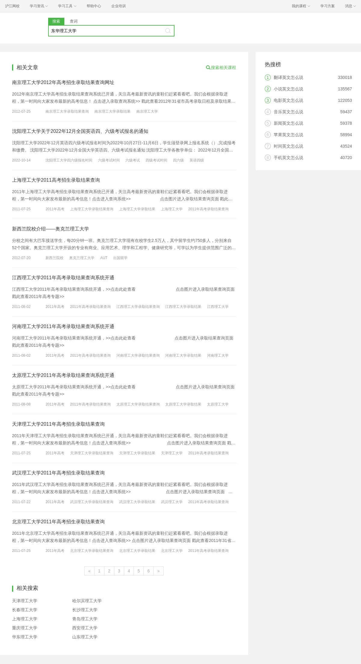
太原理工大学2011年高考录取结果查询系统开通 (63, 375)
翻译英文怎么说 (288, 77)
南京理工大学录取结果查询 (67, 111)
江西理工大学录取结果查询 (138, 307)
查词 (74, 21)
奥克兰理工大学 (81, 258)
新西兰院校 (54, 258)
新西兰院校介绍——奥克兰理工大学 (50, 228)
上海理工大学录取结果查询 (91, 209)
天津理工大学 (172, 453)
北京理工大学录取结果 (137, 551)
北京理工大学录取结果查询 (91, 551)
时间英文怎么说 (288, 146)
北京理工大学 (172, 551)
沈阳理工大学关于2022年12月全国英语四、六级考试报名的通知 (80, 131)
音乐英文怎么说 (288, 111)
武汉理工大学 (172, 502)
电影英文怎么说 (288, 100)
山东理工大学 (84, 636)
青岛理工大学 (84, 618)
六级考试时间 (109, 160)
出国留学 (120, 258)
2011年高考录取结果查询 (208, 209)
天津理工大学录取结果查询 (91, 453)
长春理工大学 (24, 609)
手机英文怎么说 (288, 157)
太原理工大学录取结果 (183, 404)
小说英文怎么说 (288, 88)
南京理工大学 (147, 111)
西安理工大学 (84, 627)
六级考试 (132, 160)
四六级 (178, 160)
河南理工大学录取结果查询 (138, 355)
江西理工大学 (218, 307)
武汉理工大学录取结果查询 (91, 502)
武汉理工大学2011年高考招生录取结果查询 (58, 472)
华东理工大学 (24, 636)
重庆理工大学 (24, 627)
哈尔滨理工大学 (87, 600)
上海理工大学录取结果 (137, 209)
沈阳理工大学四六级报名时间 (68, 160)
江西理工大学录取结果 (183, 307)
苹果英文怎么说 (288, 134)
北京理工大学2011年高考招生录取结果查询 (58, 521)
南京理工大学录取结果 (112, 111)
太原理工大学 (218, 404)
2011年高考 (54, 209)
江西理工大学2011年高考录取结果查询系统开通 (63, 277)
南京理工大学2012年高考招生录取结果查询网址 (63, 82)
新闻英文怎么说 (288, 123)
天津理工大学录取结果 (137, 453)
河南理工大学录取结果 (183, 355)
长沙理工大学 (84, 609)
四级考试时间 (156, 160)
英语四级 (197, 160)
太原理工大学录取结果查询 (138, 404)
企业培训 (118, 6)
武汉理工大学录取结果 (137, 502)
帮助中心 (94, 6)
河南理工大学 (218, 355)
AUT (103, 258)
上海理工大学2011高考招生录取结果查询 (56, 180)
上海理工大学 (172, 209)
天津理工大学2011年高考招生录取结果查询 (58, 424)
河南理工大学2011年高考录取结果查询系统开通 (63, 326)
